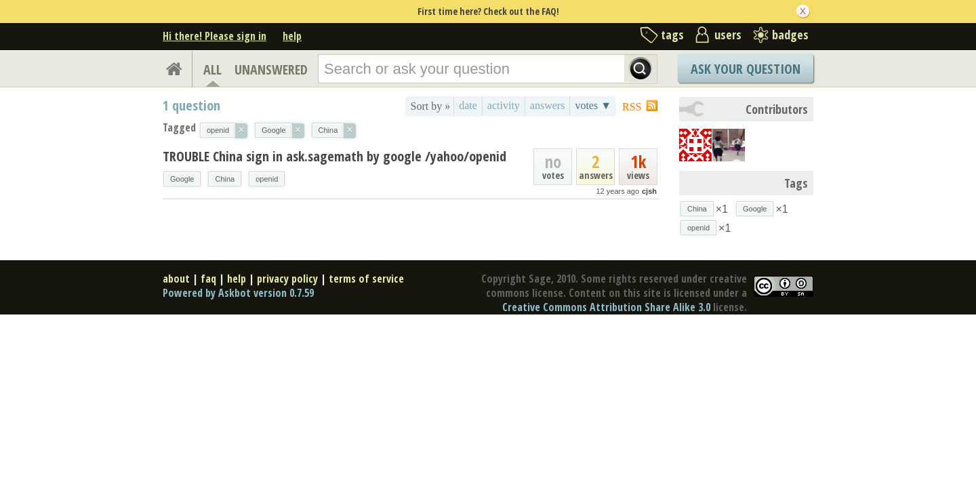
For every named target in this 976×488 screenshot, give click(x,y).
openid (267, 179)
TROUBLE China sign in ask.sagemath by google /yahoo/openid (334, 156)
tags (672, 34)
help (292, 35)
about (176, 278)
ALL (212, 69)
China (225, 179)
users (727, 34)
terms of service (366, 278)
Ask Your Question (745, 69)
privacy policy (287, 278)
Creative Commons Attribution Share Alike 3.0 (606, 307)
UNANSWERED (271, 69)
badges (790, 34)
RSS (631, 107)
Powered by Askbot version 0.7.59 (238, 292)
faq (208, 278)
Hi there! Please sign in (214, 35)
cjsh (649, 191)
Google (182, 179)
